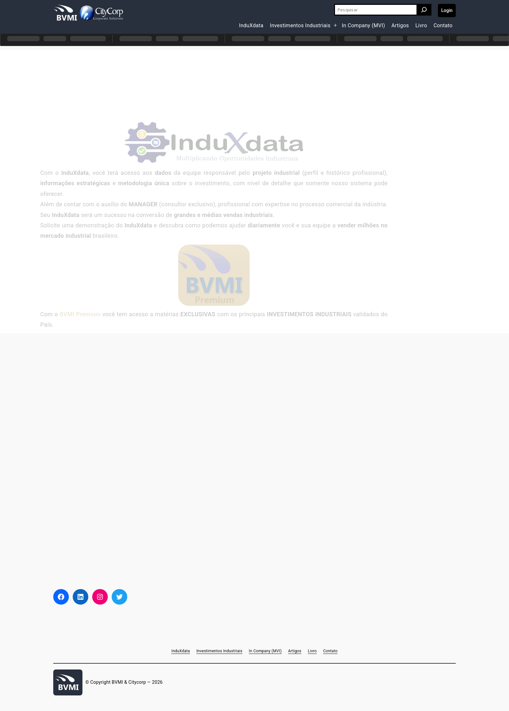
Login (447, 10)
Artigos (400, 25)
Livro (421, 25)
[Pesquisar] (423, 10)
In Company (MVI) (363, 25)
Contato (443, 25)
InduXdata (251, 25)
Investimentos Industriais (300, 25)
